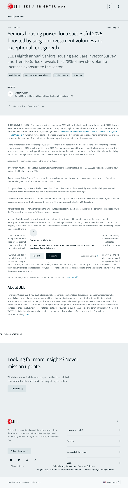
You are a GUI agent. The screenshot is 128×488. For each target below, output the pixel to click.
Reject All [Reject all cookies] (36, 256)
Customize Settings (89, 256)
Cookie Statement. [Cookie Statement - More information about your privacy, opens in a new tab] (47, 248)
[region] (64, 244)
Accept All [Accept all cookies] (53, 256)
